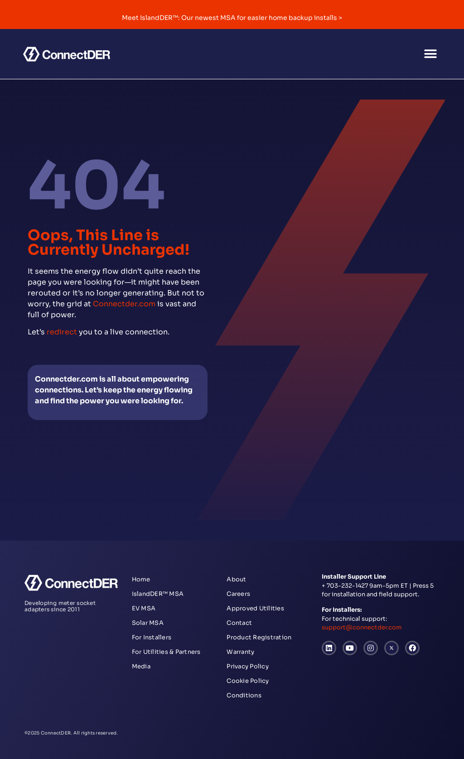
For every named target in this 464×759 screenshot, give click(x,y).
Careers (238, 594)
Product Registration (259, 637)
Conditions (244, 695)
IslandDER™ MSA (158, 594)
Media (141, 666)
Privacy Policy (248, 666)
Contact (239, 623)
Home (141, 579)
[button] (430, 54)
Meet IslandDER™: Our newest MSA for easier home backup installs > (232, 18)
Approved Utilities (255, 608)
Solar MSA (148, 623)
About (236, 579)
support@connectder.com (362, 627)
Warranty (240, 652)
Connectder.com (124, 304)
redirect (62, 332)
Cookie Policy (248, 681)
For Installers (152, 637)
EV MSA (144, 608)
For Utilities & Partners (166, 652)
